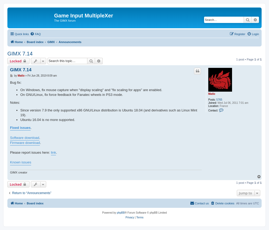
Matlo (211, 93)
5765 (219, 99)
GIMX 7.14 (20, 54)
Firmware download (25, 143)
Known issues (20, 162)
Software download (24, 138)
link (53, 152)
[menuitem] (35, 34)
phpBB (121, 212)
